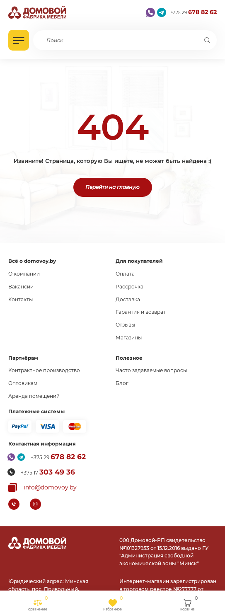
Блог (122, 383)
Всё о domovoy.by (32, 261)
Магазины (129, 337)
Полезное (129, 358)
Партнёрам (23, 358)
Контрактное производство (44, 370)
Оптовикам (22, 383)
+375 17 (48, 472)
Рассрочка (129, 286)
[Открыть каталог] (18, 40)
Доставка (128, 299)
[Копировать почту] (42, 487)
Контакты (20, 299)
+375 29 (194, 12)
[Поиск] (207, 40)
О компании (24, 274)
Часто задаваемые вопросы (151, 370)
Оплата (125, 274)
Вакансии (21, 286)
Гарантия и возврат (141, 312)
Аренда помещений (34, 396)
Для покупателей (139, 261)
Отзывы (125, 325)
